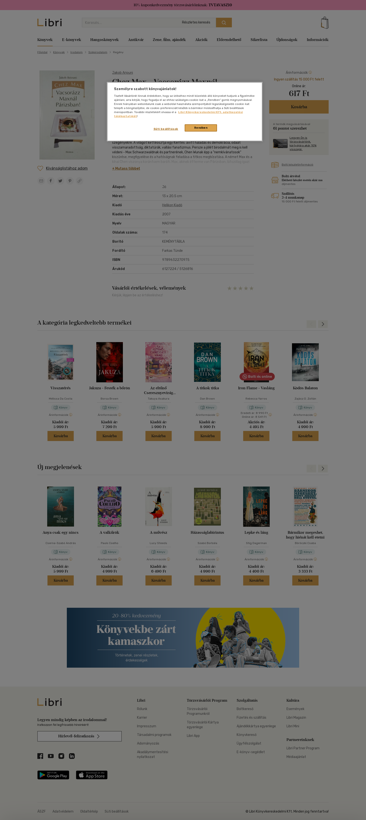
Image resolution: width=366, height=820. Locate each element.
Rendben (201, 127)
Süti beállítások (166, 129)
